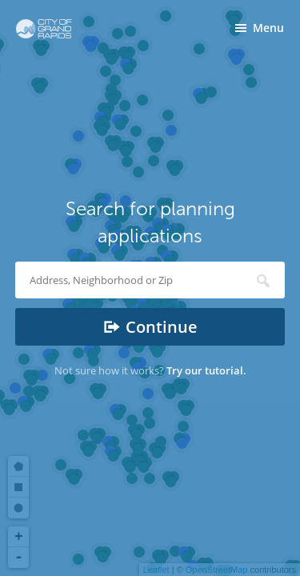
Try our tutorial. (206, 370)
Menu (268, 27)
